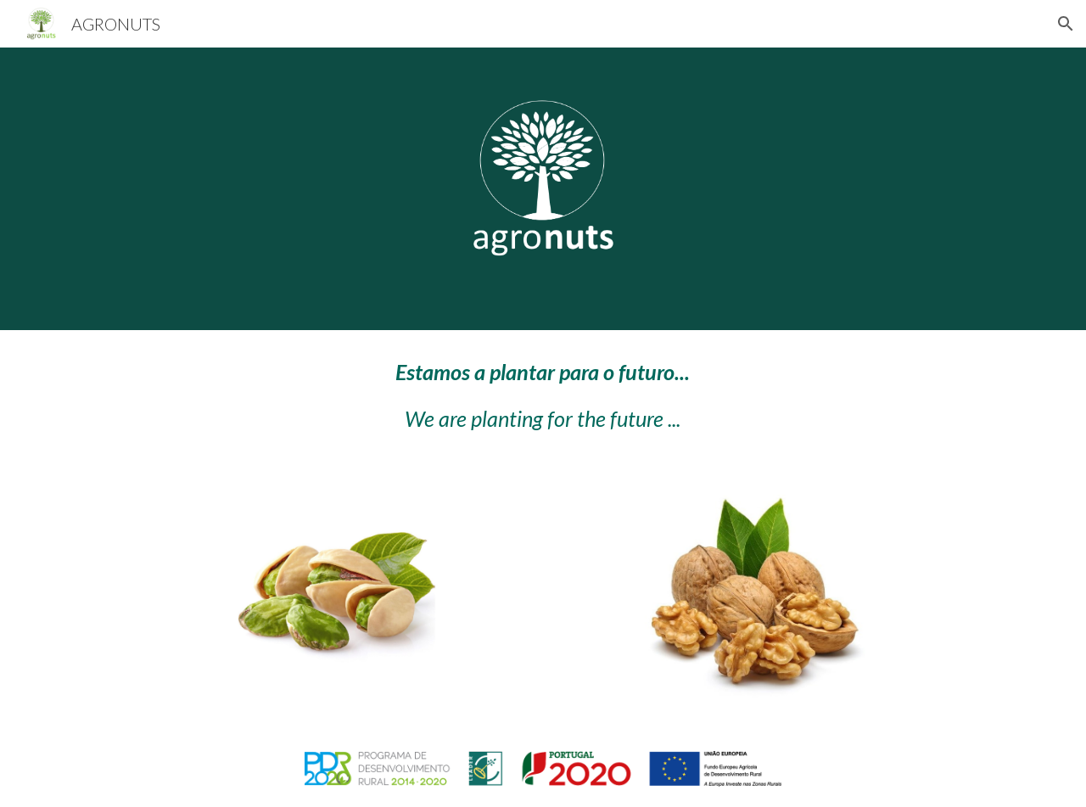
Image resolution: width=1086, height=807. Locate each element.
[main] (543, 395)
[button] (1065, 23)
